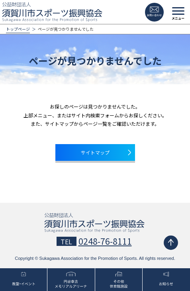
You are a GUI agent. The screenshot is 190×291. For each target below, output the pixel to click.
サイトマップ (95, 152)
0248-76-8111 (105, 241)
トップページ (18, 29)
